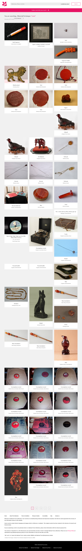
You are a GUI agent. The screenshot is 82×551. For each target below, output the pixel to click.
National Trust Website (23, 547)
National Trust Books (57, 547)
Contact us (57, 515)
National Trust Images (35, 547)
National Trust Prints (46, 547)
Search (76, 4)
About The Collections (14, 515)
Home (5, 515)
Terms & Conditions (25, 515)
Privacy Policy (71, 530)
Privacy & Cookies (35, 515)
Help (51, 515)
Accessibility (45, 515)
